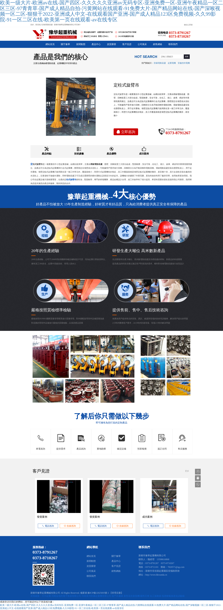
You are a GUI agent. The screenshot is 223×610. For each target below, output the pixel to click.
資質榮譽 (111, 44)
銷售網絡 (157, 44)
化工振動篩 (156, 596)
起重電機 (172, 63)
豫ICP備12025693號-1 (98, 593)
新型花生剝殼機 (132, 596)
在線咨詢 (70, 526)
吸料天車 (145, 596)
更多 (187, 471)
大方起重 (46, 596)
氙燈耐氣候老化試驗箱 (173, 596)
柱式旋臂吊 (38, 164)
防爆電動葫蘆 (160, 63)
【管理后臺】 (116, 593)
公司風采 (142, 44)
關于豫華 (65, 44)
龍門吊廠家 (118, 596)
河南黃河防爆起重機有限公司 (97, 596)
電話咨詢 (48, 526)
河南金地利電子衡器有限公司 (66, 596)
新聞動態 (80, 44)
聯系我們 (172, 44)
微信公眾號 (188, 25)
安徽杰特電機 (184, 63)
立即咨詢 (125, 132)
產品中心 (96, 44)
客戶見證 (126, 44)
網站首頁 (50, 44)
